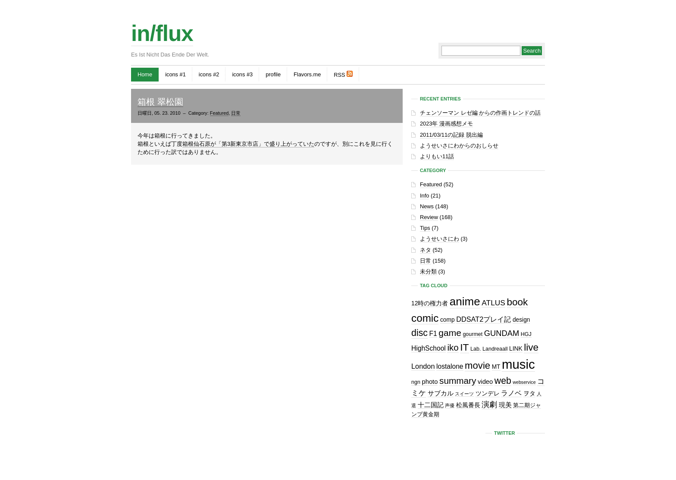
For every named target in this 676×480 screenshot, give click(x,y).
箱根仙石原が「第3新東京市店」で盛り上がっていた (248, 144)
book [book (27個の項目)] (517, 302)
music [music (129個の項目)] (518, 364)
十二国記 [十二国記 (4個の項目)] (431, 405)
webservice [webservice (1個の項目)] (524, 382)
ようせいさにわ (439, 238)
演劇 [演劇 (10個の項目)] (489, 404)
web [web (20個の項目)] (502, 381)
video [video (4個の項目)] (485, 381)
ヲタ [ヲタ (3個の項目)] (529, 393)
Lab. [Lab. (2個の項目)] (475, 349)
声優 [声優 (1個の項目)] (449, 405)
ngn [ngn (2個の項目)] (415, 382)
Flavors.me (307, 74)
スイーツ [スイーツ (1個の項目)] (464, 393)
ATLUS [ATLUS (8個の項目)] (493, 302)
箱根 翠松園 (160, 102)
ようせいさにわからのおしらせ (459, 145)
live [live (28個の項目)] (531, 347)
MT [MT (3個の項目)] (496, 367)
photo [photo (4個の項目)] (430, 381)
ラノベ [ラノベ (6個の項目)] (511, 393)
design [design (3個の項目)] (521, 320)
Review (429, 217)
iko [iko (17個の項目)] (452, 347)
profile (273, 74)
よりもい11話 (437, 156)
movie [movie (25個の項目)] (477, 365)
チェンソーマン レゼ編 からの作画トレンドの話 (480, 113)
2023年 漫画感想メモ (446, 123)
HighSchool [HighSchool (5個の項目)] (428, 348)
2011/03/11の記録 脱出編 (451, 135)
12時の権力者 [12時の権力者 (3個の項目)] (429, 303)
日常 (236, 113)
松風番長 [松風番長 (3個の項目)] (468, 405)
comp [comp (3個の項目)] (447, 320)
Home (145, 74)
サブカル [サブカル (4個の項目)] (441, 393)
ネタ (425, 250)
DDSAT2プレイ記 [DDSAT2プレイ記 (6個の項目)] (483, 319)
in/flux (162, 33)
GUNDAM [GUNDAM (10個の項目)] (501, 333)
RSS (343, 74)
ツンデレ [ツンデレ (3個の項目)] (488, 393)
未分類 (428, 271)
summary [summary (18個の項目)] (457, 381)
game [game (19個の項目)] (449, 333)
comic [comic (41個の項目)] (424, 318)
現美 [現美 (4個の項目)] (505, 405)
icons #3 (242, 74)
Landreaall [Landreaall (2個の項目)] (494, 349)
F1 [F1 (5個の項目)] (433, 333)
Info (424, 195)
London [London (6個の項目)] (423, 366)
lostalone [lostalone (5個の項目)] (449, 366)
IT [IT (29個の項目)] (464, 347)
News (427, 206)
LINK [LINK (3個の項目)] (516, 348)
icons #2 (209, 74)
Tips (425, 228)
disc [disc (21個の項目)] (419, 333)
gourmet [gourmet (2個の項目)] (472, 334)
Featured (219, 113)
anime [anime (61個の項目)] (465, 301)
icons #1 (175, 74)
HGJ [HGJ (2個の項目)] (526, 334)
